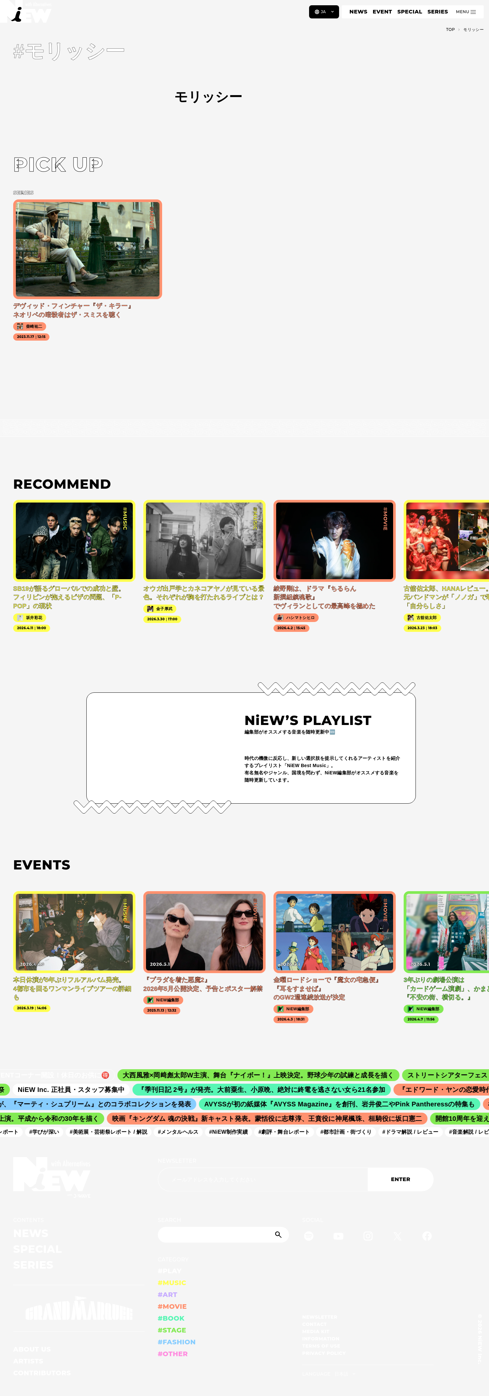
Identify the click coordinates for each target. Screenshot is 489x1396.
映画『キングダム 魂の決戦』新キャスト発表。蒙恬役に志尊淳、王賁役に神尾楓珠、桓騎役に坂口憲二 (271, 1118)
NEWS (358, 12)
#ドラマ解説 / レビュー (414, 1132)
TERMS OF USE (321, 1346)
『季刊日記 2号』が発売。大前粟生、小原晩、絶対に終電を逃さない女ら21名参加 (267, 1089)
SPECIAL (409, 12)
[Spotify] (308, 1237)
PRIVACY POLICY (324, 1353)
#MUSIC (172, 1283)
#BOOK (171, 1318)
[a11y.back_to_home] (27, 14)
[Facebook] (427, 1237)
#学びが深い (48, 1132)
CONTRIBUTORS (42, 1373)
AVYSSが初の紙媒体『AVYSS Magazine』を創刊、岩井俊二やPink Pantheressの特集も (344, 1104)
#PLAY (170, 1271)
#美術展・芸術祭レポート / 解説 (112, 1132)
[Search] (223, 1235)
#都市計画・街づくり (350, 1132)
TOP (450, 29)
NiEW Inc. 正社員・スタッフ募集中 (76, 1089)
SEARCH (169, 1220)
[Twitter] (397, 1237)
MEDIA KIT (316, 1331)
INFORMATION (320, 1339)
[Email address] (263, 1179)
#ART (168, 1295)
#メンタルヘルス (182, 1132)
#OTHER (173, 1354)
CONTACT (314, 1324)
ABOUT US (32, 1349)
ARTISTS (28, 1361)
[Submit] (279, 1235)
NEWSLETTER (177, 1161)
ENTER (401, 1179)
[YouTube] (338, 1237)
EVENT (382, 12)
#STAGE (172, 1330)
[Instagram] (368, 1237)
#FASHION (177, 1342)
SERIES (437, 12)
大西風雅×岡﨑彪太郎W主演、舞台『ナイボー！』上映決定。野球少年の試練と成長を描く (265, 1075)
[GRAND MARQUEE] (79, 1308)
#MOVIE (172, 1306)
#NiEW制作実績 (232, 1132)
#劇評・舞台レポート (288, 1132)
